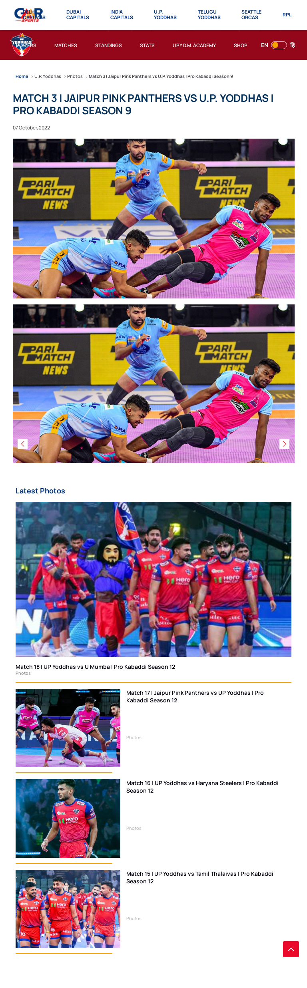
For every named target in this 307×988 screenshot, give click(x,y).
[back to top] (291, 949)
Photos (23, 673)
